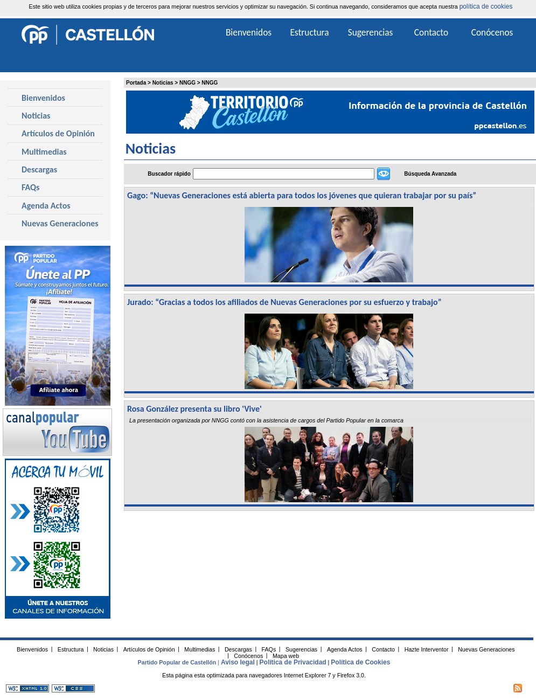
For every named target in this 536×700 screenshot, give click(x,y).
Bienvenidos (43, 98)
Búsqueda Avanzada (430, 174)
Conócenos (492, 32)
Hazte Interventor (427, 649)
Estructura (309, 32)
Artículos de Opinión (58, 133)
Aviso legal (238, 662)
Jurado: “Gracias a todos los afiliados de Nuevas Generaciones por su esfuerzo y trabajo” (284, 302)
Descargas (39, 169)
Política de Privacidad (293, 662)
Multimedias (44, 152)
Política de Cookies (360, 662)
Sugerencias (370, 32)
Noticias (162, 83)
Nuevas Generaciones (60, 223)
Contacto (431, 32)
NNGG (187, 83)
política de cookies (486, 6)
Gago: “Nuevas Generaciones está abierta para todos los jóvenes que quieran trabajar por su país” (301, 195)
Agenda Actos (46, 205)
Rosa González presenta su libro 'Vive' (194, 409)
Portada (136, 83)
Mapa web (286, 655)
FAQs (30, 187)
